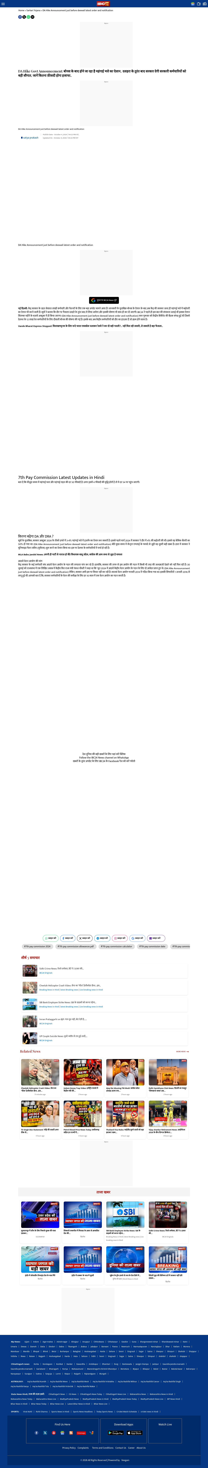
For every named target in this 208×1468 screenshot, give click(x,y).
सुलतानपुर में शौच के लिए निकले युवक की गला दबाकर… (38, 1232)
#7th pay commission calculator (117, 947)
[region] (106, 43)
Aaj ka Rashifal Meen (59, 1381)
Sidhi (93, 1356)
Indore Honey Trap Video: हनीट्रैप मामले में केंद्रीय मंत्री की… (81, 1089)
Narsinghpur (156, 1346)
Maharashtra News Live (46, 1399)
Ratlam (177, 1346)
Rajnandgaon (90, 1373)
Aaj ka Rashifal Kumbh (36, 1381)
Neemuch (125, 1346)
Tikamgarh (72, 1346)
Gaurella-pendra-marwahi (174, 1364)
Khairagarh (54, 1369)
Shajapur (193, 1351)
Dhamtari (106, 1364)
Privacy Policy (69, 1448)
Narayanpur (16, 1373)
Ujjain (27, 1341)
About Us (141, 1448)
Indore (36, 1341)
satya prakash (30, 138)
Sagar (141, 1351)
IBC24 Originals (45, 973)
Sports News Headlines (83, 1411)
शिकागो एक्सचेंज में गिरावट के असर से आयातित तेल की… (81, 1232)
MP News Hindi (173, 1399)
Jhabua (84, 1346)
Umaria (14, 1346)
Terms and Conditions (103, 1448)
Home (21, 10)
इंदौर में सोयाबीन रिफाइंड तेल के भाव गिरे (40, 1275)
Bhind (45, 1351)
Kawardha (80, 1364)
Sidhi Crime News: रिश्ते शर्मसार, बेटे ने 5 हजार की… (61, 968)
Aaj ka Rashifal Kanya (20, 1386)
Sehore (112, 1351)
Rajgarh (42, 1356)
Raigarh (77, 1373)
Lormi (58, 1373)
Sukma (39, 1373)
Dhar (167, 1346)
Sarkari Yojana (34, 10)
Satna (150, 1351)
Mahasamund (77, 1369)
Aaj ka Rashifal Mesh (80, 1381)
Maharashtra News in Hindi (161, 1394)
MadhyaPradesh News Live (152, 1399)
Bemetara (125, 1369)
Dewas (24, 1346)
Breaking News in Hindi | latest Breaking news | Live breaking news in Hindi (71, 989)
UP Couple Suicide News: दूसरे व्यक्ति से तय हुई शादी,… (63, 1036)
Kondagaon (47, 1364)
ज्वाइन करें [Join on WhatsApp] (50, 938)
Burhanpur (64, 1351)
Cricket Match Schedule (127, 1411)
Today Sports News (105, 1411)
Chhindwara (99, 1341)
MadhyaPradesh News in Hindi (96, 1399)
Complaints (83, 1448)
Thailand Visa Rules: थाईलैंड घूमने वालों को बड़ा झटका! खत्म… (125, 1131)
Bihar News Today (38, 1404)
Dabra (61, 1346)
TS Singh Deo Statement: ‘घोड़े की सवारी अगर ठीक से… (40, 1131)
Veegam (125, 1460)
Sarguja (49, 1373)
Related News (30, 1051)
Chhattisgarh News (57, 1394)
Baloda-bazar (176, 1369)
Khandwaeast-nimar (170, 1341)
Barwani (105, 1346)
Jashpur (155, 1364)
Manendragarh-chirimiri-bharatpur (102, 1369)
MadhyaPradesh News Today (124, 1399)
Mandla (26, 1351)
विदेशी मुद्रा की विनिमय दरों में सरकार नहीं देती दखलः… (165, 1277)
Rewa (23, 1356)
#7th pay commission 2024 (37, 947)
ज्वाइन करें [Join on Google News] (137, 938)
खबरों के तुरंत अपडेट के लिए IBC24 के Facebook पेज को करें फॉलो (104, 761)
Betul (54, 1351)
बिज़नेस (82, 1236)
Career (131, 1448)
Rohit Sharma (42, 1411)
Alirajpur (75, 1341)
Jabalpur (94, 1346)
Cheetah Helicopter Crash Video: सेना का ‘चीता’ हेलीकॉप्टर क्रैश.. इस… (70, 985)
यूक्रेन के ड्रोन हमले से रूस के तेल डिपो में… (125, 1275)
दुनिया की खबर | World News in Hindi (125, 1278)
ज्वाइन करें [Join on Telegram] (102, 938)
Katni (185, 1341)
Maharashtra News (138, 1394)
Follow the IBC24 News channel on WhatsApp (104, 758)
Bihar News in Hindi (19, 1404)
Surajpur (28, 1373)
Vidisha (14, 1356)
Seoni (121, 1351)
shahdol (162, 1356)
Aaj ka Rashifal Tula (40, 1386)
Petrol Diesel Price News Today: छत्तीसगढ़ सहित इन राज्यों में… (81, 1131)
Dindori (52, 1346)
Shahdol (181, 1351)
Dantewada (127, 1364)
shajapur (183, 1356)
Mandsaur (15, 1351)
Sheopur (159, 1351)
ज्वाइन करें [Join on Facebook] (68, 938)
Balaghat (77, 1351)
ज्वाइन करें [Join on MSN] (156, 938)
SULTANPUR (40, 1236)
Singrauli (131, 1351)
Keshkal (59, 1364)
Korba (36, 1364)
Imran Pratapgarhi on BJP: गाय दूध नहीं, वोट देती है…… (63, 1019)
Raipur (67, 1373)
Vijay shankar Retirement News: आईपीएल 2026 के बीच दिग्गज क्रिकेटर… (167, 1131)
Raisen (32, 1356)
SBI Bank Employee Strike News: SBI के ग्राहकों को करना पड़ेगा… (67, 1002)
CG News (72, 1394)
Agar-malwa (48, 1341)
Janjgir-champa (142, 1364)
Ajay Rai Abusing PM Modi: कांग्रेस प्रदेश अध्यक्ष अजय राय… (123, 1089)
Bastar (164, 1369)
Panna (115, 1346)
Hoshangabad (90, 1351)
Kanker (70, 1364)
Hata (76, 1356)
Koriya (65, 1369)
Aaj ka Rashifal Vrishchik (63, 1386)
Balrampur (190, 1369)
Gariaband (40, 1369)
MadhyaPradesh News (69, 1399)
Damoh (33, 1346)
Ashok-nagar (62, 1341)
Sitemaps (81, 1433)
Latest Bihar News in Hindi (79, 1404)
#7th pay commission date (152, 947)
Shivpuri (170, 1351)
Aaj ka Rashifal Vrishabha (103, 1381)
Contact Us (121, 1448)
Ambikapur (93, 1364)
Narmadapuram (140, 1346)
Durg (116, 1364)
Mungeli (102, 1373)
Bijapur (136, 1369)
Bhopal (36, 1351)
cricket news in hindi (149, 1411)
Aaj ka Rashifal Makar (86, 1386)
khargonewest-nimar (149, 1341)
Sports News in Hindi (60, 1411)
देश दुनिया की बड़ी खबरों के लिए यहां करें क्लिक (104, 754)
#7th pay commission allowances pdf (76, 947)
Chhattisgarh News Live (116, 1394)
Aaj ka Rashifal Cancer (150, 1381)
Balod (155, 1369)
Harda (102, 1351)
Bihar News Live (57, 1404)
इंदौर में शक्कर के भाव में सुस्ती (83, 1275)
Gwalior (125, 1341)
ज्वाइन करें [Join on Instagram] (119, 938)
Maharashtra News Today (21, 1399)
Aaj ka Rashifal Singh (172, 1381)
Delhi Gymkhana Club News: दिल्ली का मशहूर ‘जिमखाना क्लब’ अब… (168, 1089)
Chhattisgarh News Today (91, 1394)
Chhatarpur (113, 1341)
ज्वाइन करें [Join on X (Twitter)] (84, 938)
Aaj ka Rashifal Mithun (127, 1381)
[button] (3, 4)
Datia (42, 1346)
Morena (186, 1346)
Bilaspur (146, 1369)
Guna (134, 1341)
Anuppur (86, 1341)
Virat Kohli (27, 1411)
